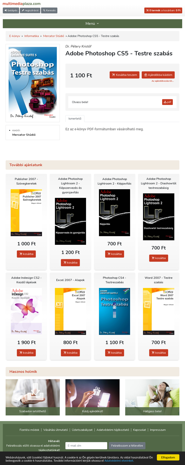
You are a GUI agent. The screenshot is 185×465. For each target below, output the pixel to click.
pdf (167, 102)
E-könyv (14, 36)
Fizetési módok (29, 430)
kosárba (26, 254)
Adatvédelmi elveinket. (119, 461)
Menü (92, 23)
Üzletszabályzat (82, 430)
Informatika (31, 36)
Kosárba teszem (124, 75)
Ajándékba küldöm (158, 75)
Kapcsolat (139, 430)
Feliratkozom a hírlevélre (127, 446)
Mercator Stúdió (53, 36)
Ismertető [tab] (74, 119)
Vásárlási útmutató (55, 430)
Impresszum (158, 430)
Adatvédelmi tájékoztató (113, 430)
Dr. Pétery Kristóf (78, 46)
